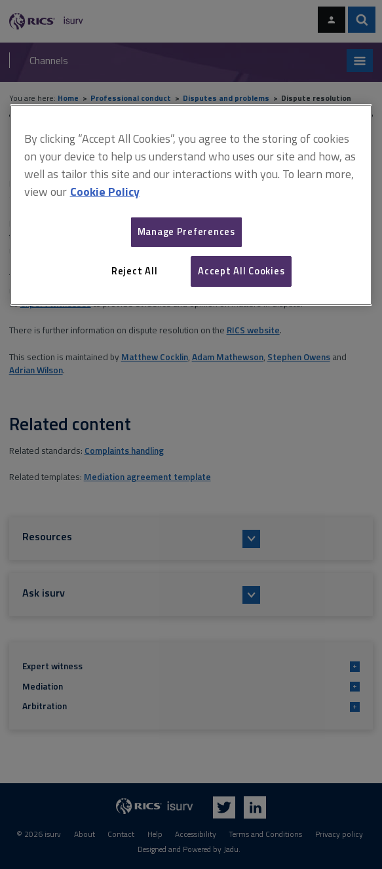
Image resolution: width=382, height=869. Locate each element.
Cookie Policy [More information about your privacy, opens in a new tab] (105, 191)
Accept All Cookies (241, 270)
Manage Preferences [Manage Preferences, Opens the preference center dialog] (186, 231)
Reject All (134, 270)
